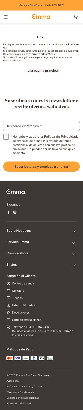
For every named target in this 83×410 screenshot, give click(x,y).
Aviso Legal (12, 380)
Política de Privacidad (60, 136)
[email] (41, 126)
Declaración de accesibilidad (22, 397)
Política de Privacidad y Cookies (24, 386)
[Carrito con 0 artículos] (76, 17)
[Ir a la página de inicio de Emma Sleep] (41, 17)
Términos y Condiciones (20, 392)
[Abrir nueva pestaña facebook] (8, 212)
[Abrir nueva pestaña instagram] (15, 212)
